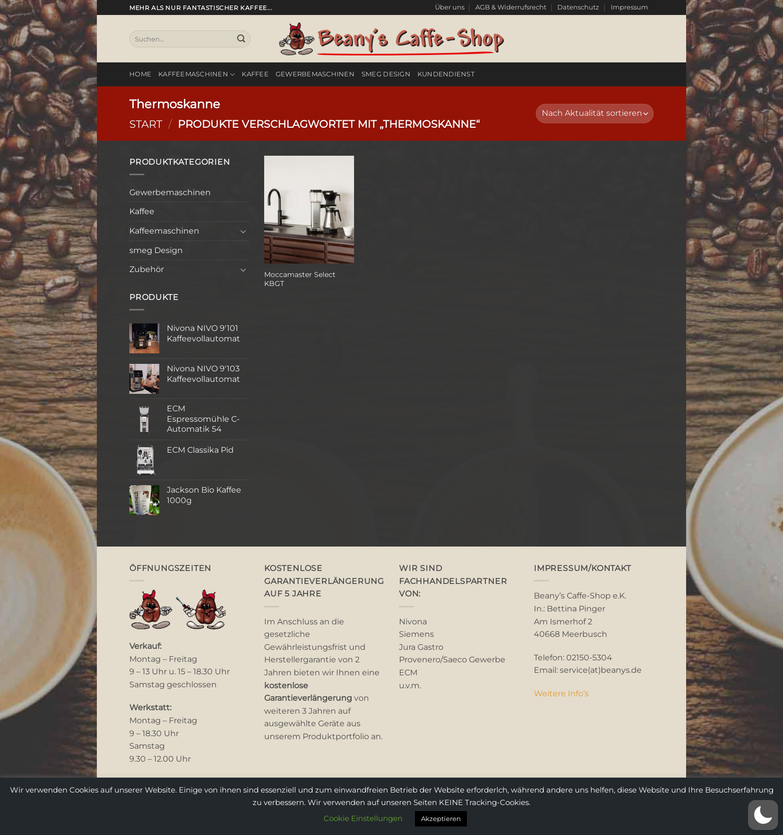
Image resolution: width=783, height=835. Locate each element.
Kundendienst (445, 74)
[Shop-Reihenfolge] (595, 113)
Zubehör (146, 269)
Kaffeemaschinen (196, 74)
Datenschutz (578, 7)
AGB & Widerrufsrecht (510, 7)
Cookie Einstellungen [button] (363, 818)
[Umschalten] (243, 231)
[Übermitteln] (241, 38)
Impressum (629, 7)
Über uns (449, 7)
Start (145, 124)
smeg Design (386, 74)
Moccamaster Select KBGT (300, 279)
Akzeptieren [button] (441, 819)
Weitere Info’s (561, 693)
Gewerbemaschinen (315, 74)
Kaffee (255, 74)
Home (140, 74)
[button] (763, 815)
